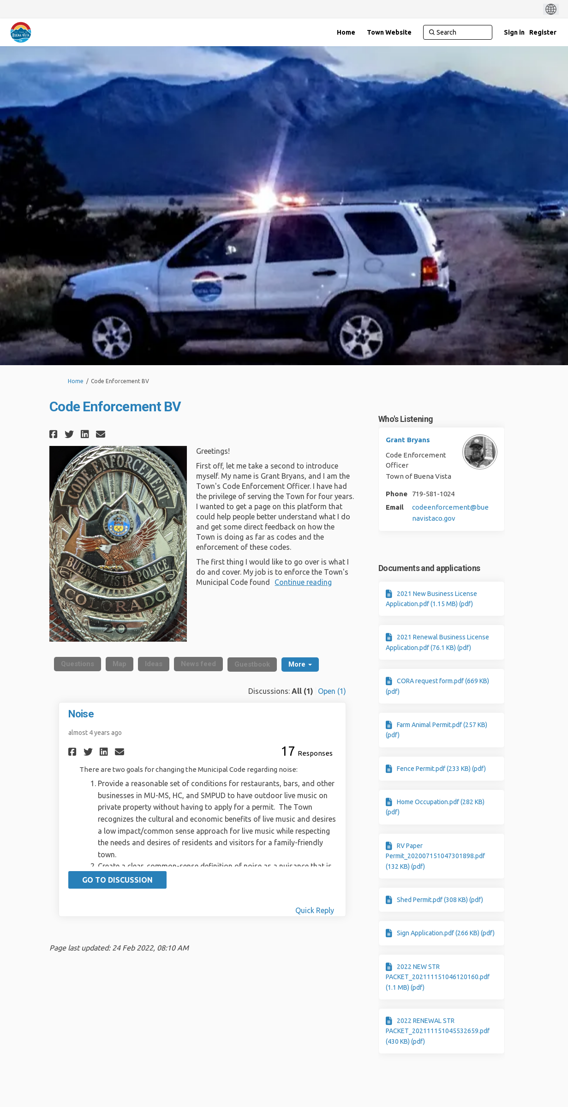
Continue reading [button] (303, 582)
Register (542, 32)
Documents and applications (429, 568)
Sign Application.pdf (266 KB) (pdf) (446, 933)
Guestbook (252, 664)
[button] (54, 434)
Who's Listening (405, 419)
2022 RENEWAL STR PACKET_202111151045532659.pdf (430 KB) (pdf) (438, 1031)
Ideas (153, 664)
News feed (198, 664)
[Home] (346, 32)
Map (119, 664)
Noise (81, 714)
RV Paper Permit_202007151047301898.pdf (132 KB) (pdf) (435, 856)
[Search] (457, 32)
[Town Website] (389, 32)
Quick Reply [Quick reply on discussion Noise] (314, 910)
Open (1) (332, 691)
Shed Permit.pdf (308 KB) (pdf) (440, 899)
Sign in (514, 32)
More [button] (300, 664)
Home (76, 381)
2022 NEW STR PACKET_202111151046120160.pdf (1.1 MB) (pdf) (438, 977)
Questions (77, 664)
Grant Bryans (408, 440)
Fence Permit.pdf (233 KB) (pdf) (441, 768)
